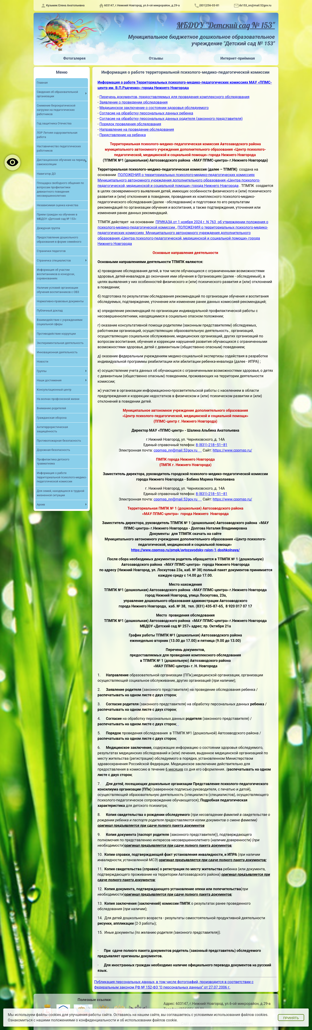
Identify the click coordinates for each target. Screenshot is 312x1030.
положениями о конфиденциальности (83, 1020)
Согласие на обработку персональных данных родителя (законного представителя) (171, 118)
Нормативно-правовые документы (60, 301)
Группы (41, 371)
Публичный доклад (50, 310)
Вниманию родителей (51, 408)
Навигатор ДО (46, 173)
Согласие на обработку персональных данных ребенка (146, 113)
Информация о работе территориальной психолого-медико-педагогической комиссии (62, 477)
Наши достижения (49, 380)
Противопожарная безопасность (59, 440)
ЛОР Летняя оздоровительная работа (57, 135)
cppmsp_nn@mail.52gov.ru (178, 450)
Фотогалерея (74, 58)
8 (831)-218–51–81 (211, 445)
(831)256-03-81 (209, 5)
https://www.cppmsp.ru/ (232, 450)
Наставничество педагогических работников (59, 148)
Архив (41, 504)
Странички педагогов (51, 251)
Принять (291, 1018)
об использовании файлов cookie (148, 1020)
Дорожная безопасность (53, 450)
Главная (42, 82)
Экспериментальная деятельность (60, 343)
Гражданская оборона (51, 417)
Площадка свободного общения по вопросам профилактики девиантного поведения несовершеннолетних (60, 189)
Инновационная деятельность (57, 352)
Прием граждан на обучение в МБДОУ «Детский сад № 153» (57, 216)
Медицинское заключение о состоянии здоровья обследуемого (154, 108)
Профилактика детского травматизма (53, 461)
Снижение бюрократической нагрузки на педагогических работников (56, 110)
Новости (42, 361)
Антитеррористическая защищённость (52, 429)
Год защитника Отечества (54, 123)
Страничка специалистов (54, 260)
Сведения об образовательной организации (57, 94)
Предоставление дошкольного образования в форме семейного (59, 239)
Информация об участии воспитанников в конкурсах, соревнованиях (56, 274)
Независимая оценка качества (57, 205)
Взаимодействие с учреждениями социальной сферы (59, 322)
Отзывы (156, 58)
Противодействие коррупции (56, 333)
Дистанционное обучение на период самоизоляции (61, 162)
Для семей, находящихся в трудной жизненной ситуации (60, 493)
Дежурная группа (48, 228)
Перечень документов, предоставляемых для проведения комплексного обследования (174, 97)
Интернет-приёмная (237, 58)
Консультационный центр (54, 389)
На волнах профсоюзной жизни (58, 399)
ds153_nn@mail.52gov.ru (255, 5)
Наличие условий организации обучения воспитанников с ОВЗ (58, 290)
